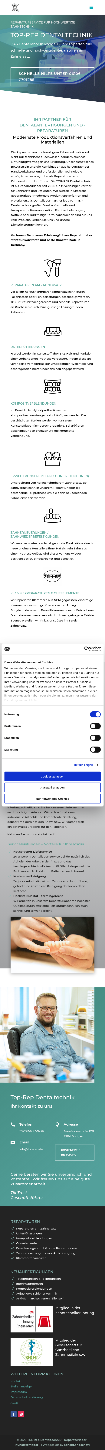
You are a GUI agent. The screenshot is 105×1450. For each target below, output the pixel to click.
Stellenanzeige (21, 1386)
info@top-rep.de (31, 1149)
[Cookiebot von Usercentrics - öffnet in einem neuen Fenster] (84, 649)
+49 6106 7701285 (31, 1130)
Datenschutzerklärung (27, 1397)
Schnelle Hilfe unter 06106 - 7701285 (51, 76)
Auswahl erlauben (52, 787)
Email (24, 1142)
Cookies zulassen (52, 776)
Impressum (19, 1392)
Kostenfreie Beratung (70, 1152)
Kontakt (16, 1381)
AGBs (14, 1402)
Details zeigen (83, 765)
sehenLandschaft (77, 1445)
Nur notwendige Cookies (52, 798)
